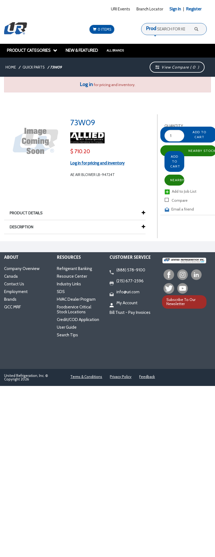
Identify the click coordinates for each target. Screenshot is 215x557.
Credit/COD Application (78, 319)
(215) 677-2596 (127, 281)
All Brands (115, 50)
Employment (16, 291)
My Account (124, 303)
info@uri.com (124, 292)
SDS (61, 291)
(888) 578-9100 (127, 270)
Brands (10, 299)
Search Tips (67, 335)
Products (155, 28)
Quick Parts (34, 67)
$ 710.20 (80, 151)
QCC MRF (12, 307)
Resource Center (72, 276)
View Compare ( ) (177, 67)
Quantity (169, 125)
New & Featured (82, 50)
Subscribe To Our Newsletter (181, 301)
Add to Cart (175, 161)
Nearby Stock (177, 180)
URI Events (120, 9)
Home (10, 67)
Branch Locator (149, 9)
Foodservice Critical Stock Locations (74, 309)
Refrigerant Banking (74, 268)
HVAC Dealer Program (76, 299)
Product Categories (32, 50)
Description (24, 226)
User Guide (67, 327)
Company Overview (22, 268)
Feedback (147, 376)
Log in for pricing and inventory (97, 163)
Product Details (29, 213)
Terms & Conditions (86, 376)
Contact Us (14, 284)
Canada (11, 276)
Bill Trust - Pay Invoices (130, 312)
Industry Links (69, 284)
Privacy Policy (121, 376)
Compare (176, 200)
